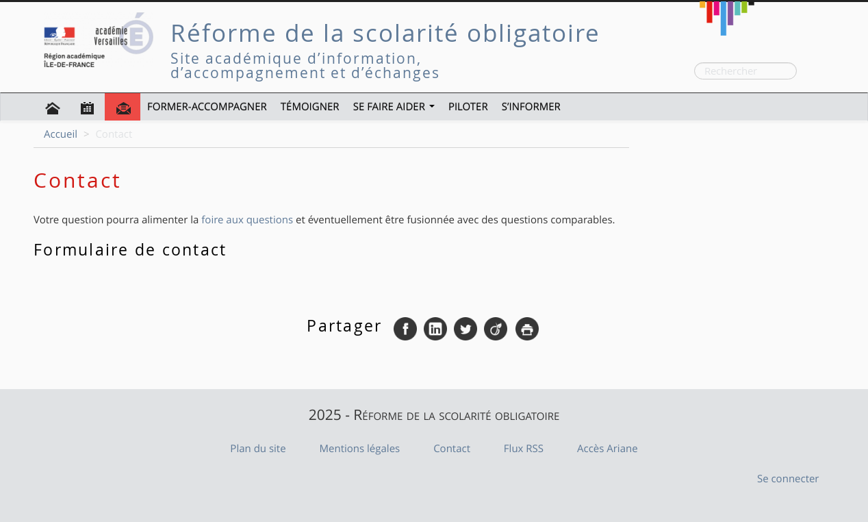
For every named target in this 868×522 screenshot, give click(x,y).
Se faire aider (394, 107)
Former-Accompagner (207, 107)
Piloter (468, 107)
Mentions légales (360, 449)
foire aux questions (247, 220)
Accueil (60, 134)
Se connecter (788, 479)
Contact (451, 449)
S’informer (531, 107)
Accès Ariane (607, 449)
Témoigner (310, 107)
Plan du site (257, 449)
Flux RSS (524, 449)
